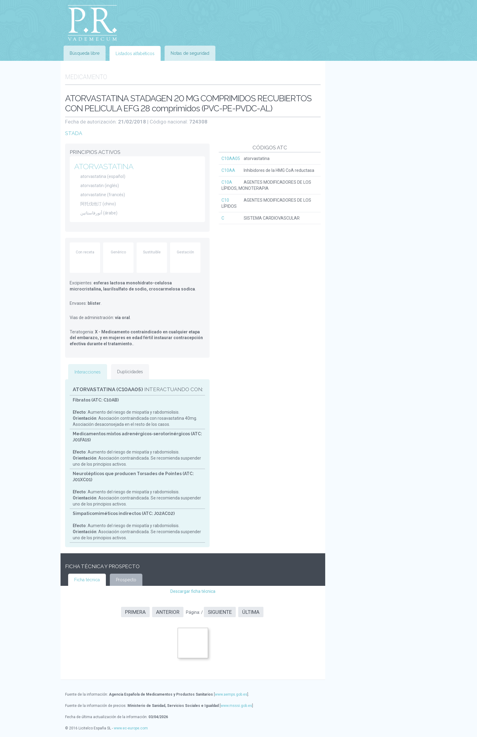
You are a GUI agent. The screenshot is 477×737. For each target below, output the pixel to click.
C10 (225, 200)
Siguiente (220, 612)
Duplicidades (130, 371)
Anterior (167, 612)
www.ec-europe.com (131, 728)
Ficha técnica (87, 579)
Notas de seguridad (190, 53)
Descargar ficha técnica (192, 591)
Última (250, 612)
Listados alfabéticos (135, 53)
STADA (73, 133)
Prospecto (126, 579)
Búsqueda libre (84, 53)
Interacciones (88, 372)
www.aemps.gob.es (231, 694)
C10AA (228, 170)
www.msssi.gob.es (236, 706)
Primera (135, 612)
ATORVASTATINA (104, 166)
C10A (226, 182)
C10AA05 (230, 158)
